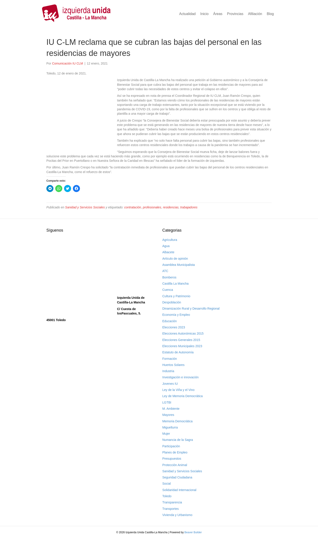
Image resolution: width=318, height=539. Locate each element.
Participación (171, 446)
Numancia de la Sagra (177, 440)
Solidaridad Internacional (179, 490)
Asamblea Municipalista (178, 265)
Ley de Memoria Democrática (182, 396)
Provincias (235, 14)
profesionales (152, 207)
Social (166, 483)
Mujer (166, 433)
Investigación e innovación (180, 377)
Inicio (204, 14)
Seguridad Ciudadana (177, 477)
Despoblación (171, 302)
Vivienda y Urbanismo (177, 515)
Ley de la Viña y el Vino (178, 390)
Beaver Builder (193, 532)
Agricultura (169, 240)
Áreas (217, 14)
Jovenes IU (170, 383)
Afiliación (255, 14)
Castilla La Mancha (175, 283)
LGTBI (166, 402)
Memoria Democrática (177, 421)
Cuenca (167, 289)
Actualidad (187, 14)
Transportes (170, 508)
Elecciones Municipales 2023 (182, 346)
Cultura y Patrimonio (176, 296)
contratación (132, 207)
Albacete (168, 252)
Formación (169, 358)
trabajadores (188, 207)
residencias (171, 207)
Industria (168, 371)
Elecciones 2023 (173, 327)
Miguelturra (170, 427)
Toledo (166, 496)
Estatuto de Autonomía (178, 352)
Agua (166, 246)
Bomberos (169, 277)
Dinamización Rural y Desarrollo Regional (191, 308)
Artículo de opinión (175, 258)
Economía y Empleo (176, 314)
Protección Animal (174, 465)
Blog (270, 14)
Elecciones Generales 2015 (181, 340)
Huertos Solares (173, 365)
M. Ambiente (171, 408)
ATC (165, 271)
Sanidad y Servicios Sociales (85, 207)
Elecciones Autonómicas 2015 (183, 333)
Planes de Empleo (174, 452)
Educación (169, 321)
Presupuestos (171, 458)
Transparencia (172, 502)
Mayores (168, 415)
